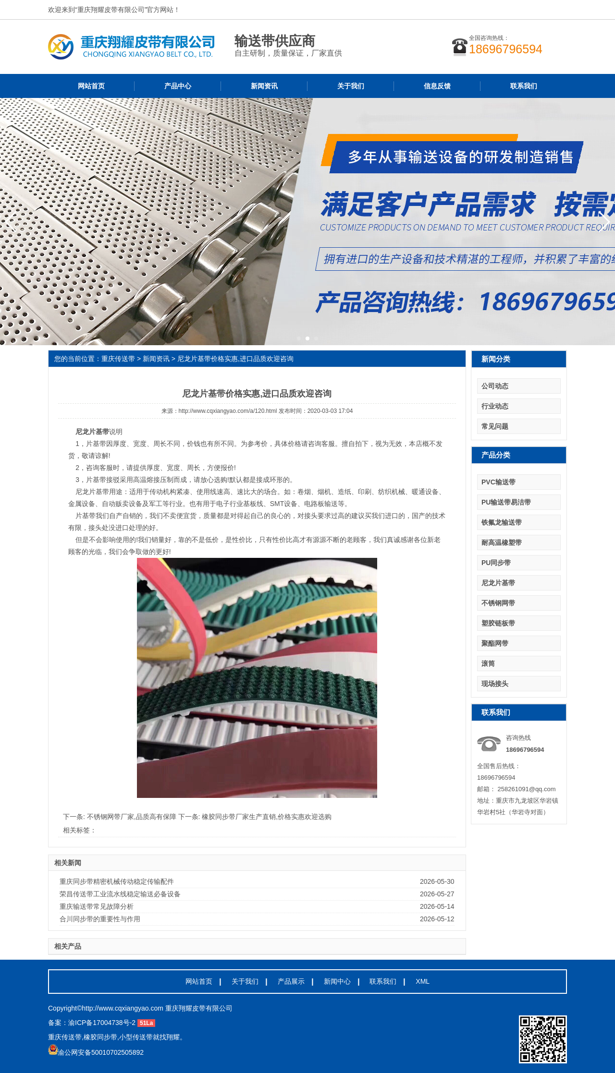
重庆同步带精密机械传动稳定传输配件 (117, 881)
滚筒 (488, 663)
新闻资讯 (264, 86)
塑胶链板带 (498, 623)
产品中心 (177, 86)
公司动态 (494, 386)
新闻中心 (337, 981)
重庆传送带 (118, 358)
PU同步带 (496, 563)
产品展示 (291, 981)
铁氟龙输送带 (501, 522)
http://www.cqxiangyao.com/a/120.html (228, 411)
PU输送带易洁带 (506, 502)
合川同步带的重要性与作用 (100, 919)
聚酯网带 (494, 643)
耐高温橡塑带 (501, 542)
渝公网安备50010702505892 (96, 1052)
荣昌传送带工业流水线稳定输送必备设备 (120, 894)
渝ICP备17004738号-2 (101, 1022)
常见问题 (494, 426)
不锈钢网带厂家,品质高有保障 (132, 816)
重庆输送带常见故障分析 (97, 906)
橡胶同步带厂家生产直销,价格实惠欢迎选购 (267, 816)
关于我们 (350, 86)
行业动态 (494, 406)
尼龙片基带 (498, 583)
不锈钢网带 (498, 603)
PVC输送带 (498, 482)
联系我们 (523, 86)
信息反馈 (437, 86)
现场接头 (494, 683)
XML (423, 981)
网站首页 (91, 86)
